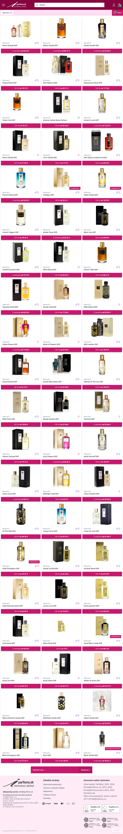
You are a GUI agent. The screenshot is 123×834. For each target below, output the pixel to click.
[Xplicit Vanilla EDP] (61, 28)
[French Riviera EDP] (21, 178)
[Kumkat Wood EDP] (102, 551)
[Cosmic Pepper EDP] (21, 215)
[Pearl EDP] (61, 738)
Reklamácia (48, 791)
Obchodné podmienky (52, 784)
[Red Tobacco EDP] (61, 66)
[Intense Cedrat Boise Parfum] (61, 103)
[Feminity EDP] (102, 402)
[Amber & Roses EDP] (102, 663)
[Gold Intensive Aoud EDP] (21, 589)
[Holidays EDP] (61, 178)
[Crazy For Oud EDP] (102, 514)
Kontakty (47, 798)
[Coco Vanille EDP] (61, 140)
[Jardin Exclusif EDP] (102, 439)
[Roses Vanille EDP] (21, 140)
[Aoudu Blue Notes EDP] (61, 365)
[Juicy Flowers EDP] (61, 439)
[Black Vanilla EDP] (102, 738)
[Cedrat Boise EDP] (21, 66)
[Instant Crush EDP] (102, 103)
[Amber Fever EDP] (61, 215)
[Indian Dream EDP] (21, 327)
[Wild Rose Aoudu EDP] (61, 701)
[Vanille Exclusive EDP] (21, 252)
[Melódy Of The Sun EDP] (102, 365)
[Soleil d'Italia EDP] (102, 178)
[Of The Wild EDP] (21, 514)
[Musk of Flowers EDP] (61, 327)
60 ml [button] (61, 200)
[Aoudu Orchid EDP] (61, 551)
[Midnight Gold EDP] (61, 477)
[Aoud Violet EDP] (61, 663)
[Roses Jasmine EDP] (102, 589)
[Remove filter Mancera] (11, 13)
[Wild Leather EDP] (102, 327)
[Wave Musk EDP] (61, 626)
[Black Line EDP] (102, 215)
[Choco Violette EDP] (102, 477)
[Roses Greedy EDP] (21, 28)
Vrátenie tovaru (49, 795)
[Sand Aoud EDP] (21, 626)
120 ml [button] (21, 88)
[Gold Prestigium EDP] (21, 551)
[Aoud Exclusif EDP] (21, 365)
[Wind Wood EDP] (61, 252)
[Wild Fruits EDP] (21, 402)
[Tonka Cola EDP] (21, 103)
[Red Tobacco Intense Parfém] (102, 140)
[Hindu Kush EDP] (21, 477)
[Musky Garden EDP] (61, 402)
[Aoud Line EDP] (21, 663)
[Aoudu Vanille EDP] (102, 28)
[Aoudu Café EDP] (61, 290)
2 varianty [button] (20, 51)
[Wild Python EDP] (102, 290)
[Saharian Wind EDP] (21, 290)
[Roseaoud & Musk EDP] (102, 66)
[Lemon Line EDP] (61, 589)
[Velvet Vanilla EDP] (102, 701)
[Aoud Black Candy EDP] (102, 626)
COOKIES (116, 830)
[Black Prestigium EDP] (21, 738)
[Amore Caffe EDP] (102, 252)
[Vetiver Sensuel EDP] (21, 439)
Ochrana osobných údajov (54, 788)
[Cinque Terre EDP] (61, 514)
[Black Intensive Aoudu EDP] (21, 701)
